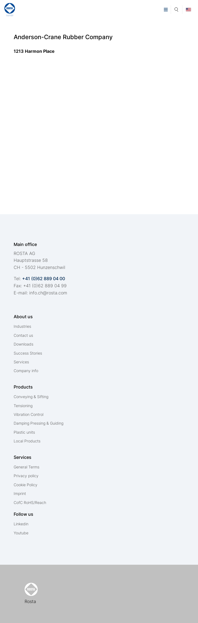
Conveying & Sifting (31, 396)
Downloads (23, 344)
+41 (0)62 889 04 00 (43, 278)
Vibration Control (28, 414)
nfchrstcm (48, 292)
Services (21, 362)
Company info (26, 370)
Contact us (23, 335)
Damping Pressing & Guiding (38, 423)
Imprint (20, 493)
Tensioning (23, 405)
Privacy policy (26, 475)
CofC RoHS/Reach (30, 502)
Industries (22, 326)
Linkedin (21, 523)
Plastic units (24, 432)
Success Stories (28, 353)
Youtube (21, 533)
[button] (165, 9)
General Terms (26, 467)
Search (176, 8)
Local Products (27, 441)
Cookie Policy (25, 484)
